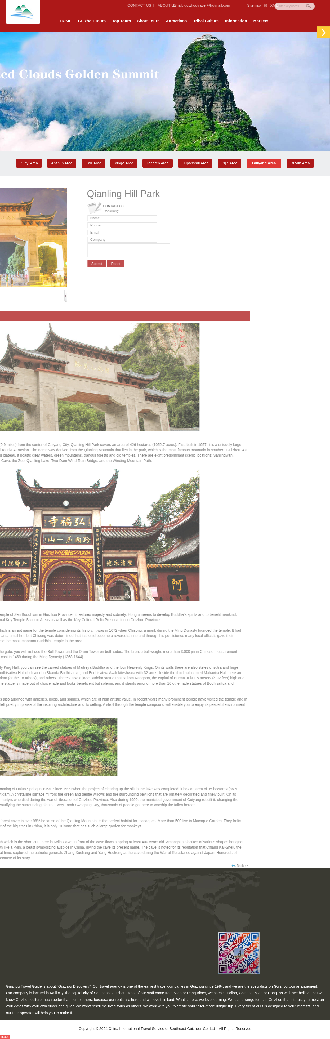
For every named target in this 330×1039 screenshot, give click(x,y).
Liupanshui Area (195, 163)
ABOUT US (153, 5)
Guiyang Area (264, 163)
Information (236, 21)
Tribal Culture (206, 21)
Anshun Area (61, 163)
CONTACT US (123, 5)
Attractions (176, 21)
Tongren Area (157, 163)
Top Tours (121, 21)
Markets (261, 21)
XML (265, 5)
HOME (66, 21)
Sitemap (245, 5)
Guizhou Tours (92, 21)
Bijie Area (229, 163)
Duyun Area (300, 163)
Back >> (47, 866)
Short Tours (148, 21)
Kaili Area (93, 163)
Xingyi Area (123, 163)
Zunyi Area (29, 163)
